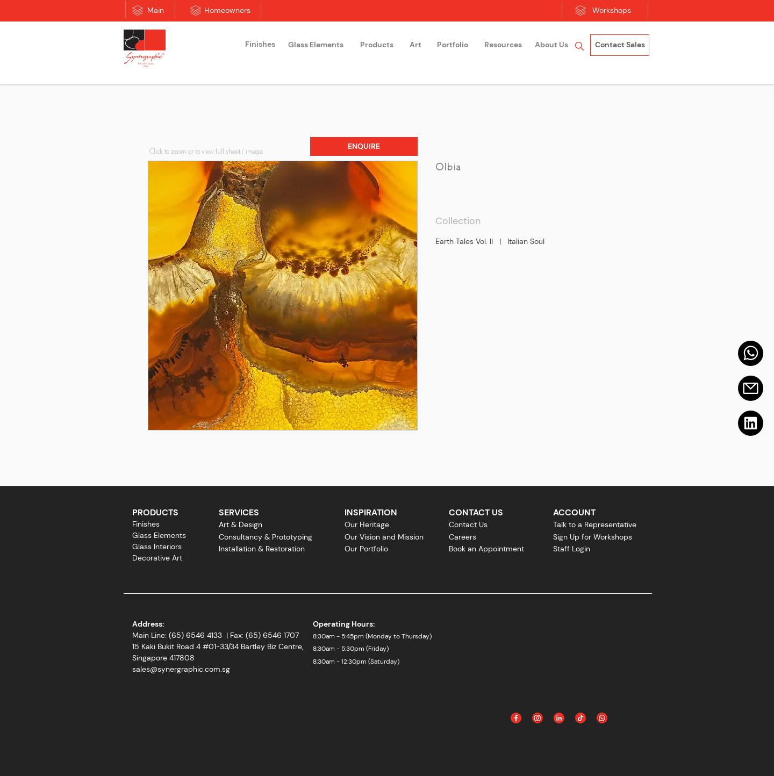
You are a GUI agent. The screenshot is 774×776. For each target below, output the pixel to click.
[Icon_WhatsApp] (602, 718)
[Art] (415, 45)
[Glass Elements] (315, 45)
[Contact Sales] (619, 45)
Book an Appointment (486, 549)
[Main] (155, 11)
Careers (462, 537)
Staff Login (571, 549)
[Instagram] (537, 718)
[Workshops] (611, 11)
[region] (260, 45)
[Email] (750, 388)
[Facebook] (516, 718)
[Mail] (750, 353)
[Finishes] (260, 45)
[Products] (376, 45)
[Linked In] (559, 718)
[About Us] (551, 45)
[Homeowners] (227, 11)
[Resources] (503, 45)
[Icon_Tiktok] (580, 718)
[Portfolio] (453, 45)
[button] (364, 146)
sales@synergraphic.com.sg (181, 669)
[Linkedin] (750, 423)
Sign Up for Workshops (592, 537)
